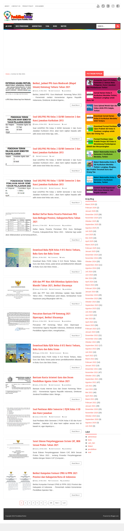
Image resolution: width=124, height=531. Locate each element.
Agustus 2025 (90, 228)
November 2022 (91, 339)
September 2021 (92, 379)
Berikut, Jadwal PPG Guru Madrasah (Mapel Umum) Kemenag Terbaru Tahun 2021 (57, 85)
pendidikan (67, 91)
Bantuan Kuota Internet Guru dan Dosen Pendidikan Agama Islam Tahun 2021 (55, 383)
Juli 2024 (88, 272)
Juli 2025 (88, 231)
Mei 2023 (89, 319)
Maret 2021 (89, 399)
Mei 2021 (89, 392)
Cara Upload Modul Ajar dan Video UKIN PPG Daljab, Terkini (106, 108)
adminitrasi (92, 437)
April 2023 (89, 322)
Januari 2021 (90, 406)
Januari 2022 (90, 366)
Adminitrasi (37, 26)
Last (64, 510)
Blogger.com (115, 523)
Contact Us (16, 6)
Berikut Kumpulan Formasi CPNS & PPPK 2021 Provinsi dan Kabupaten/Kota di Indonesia (55, 480)
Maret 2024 (89, 285)
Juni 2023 (89, 315)
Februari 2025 (90, 248)
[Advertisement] (62, 49)
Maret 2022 (89, 359)
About (7, 6)
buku (63, 257)
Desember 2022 (91, 335)
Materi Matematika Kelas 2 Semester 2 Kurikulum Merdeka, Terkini (105, 179)
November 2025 (91, 218)
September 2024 (92, 265)
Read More (76, 105)
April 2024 (89, 282)
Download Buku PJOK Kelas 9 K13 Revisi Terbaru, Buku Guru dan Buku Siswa (54, 251)
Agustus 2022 (90, 349)
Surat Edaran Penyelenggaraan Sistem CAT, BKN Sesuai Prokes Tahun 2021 (56, 446)
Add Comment (55, 91)
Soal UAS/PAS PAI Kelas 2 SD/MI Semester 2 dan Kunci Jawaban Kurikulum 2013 (57, 150)
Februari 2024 (90, 288)
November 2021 (91, 372)
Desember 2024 (91, 255)
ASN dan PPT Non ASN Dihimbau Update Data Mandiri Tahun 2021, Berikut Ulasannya (55, 285)
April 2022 (89, 356)
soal (65, 124)
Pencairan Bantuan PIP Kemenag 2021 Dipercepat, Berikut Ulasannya (54, 319)
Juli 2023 (88, 312)
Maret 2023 (89, 325)
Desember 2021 (91, 369)
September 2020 (92, 419)
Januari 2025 (90, 251)
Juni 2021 (89, 389)
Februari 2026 (90, 208)
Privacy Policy (27, 6)
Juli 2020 (88, 426)
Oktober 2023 (90, 302)
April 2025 (89, 241)
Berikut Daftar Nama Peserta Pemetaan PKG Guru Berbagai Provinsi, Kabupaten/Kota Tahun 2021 (55, 217)
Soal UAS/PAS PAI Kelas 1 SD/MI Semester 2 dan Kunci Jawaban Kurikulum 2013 (57, 182)
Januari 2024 (90, 292)
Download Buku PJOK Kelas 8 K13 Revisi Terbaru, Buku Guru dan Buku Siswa (54, 351)
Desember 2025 (91, 214)
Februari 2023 (90, 329)
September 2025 (92, 224)
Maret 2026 (89, 204)
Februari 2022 (90, 362)
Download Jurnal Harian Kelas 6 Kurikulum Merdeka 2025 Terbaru (105, 118)
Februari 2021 (90, 403)
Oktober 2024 (90, 261)
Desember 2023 (91, 295)
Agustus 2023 (90, 308)
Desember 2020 (91, 409)
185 (51, 510)
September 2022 (92, 345)
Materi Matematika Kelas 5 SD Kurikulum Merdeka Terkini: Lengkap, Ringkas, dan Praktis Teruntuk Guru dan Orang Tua (101, 167)
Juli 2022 (88, 352)
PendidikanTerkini (20, 523)
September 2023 (92, 305)
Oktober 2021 (90, 376)
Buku (55, 26)
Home (8, 26)
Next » (57, 510)
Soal (47, 26)
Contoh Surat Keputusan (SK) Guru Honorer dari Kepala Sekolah (104, 190)
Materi (63, 26)
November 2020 (91, 413)
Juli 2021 (88, 386)
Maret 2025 (89, 245)
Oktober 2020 (90, 416)
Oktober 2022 (90, 342)
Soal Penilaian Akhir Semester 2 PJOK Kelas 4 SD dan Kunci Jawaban (56, 414)
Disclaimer (39, 6)
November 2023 (91, 298)
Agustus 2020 (90, 423)
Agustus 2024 (90, 268)
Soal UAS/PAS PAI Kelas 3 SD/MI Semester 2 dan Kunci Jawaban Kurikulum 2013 (57, 118)
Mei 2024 (89, 278)
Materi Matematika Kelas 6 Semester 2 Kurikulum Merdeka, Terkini (105, 154)
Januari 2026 (90, 211)
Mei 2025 (89, 238)
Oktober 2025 (90, 221)
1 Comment (54, 257)
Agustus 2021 (90, 382)
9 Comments (54, 488)
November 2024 (91, 258)
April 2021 (89, 396)
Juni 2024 (89, 275)
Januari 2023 (90, 332)
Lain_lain (91, 443)
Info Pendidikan (22, 26)
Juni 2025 (89, 235)
